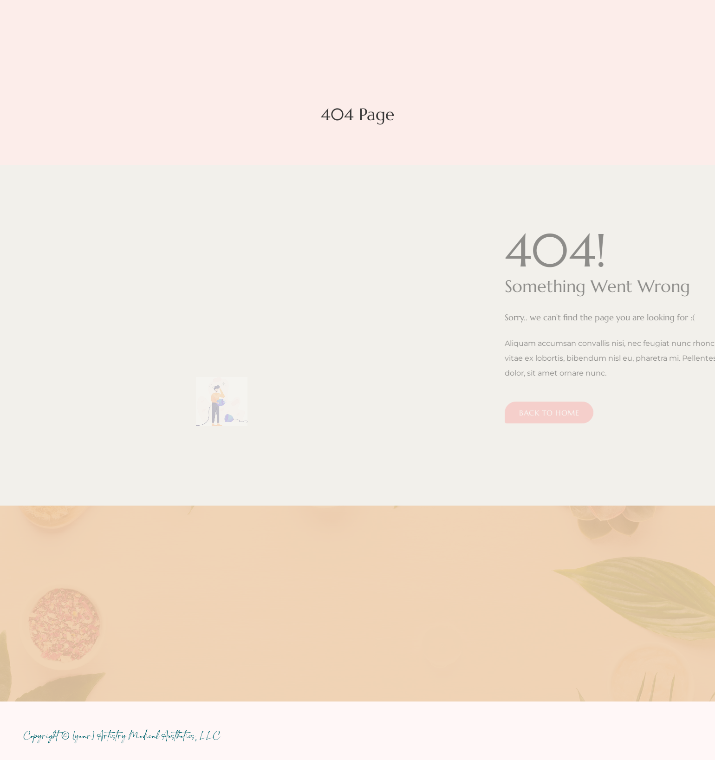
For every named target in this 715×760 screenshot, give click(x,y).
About (326, 35)
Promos (434, 35)
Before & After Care (502, 35)
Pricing (382, 35)
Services (269, 35)
